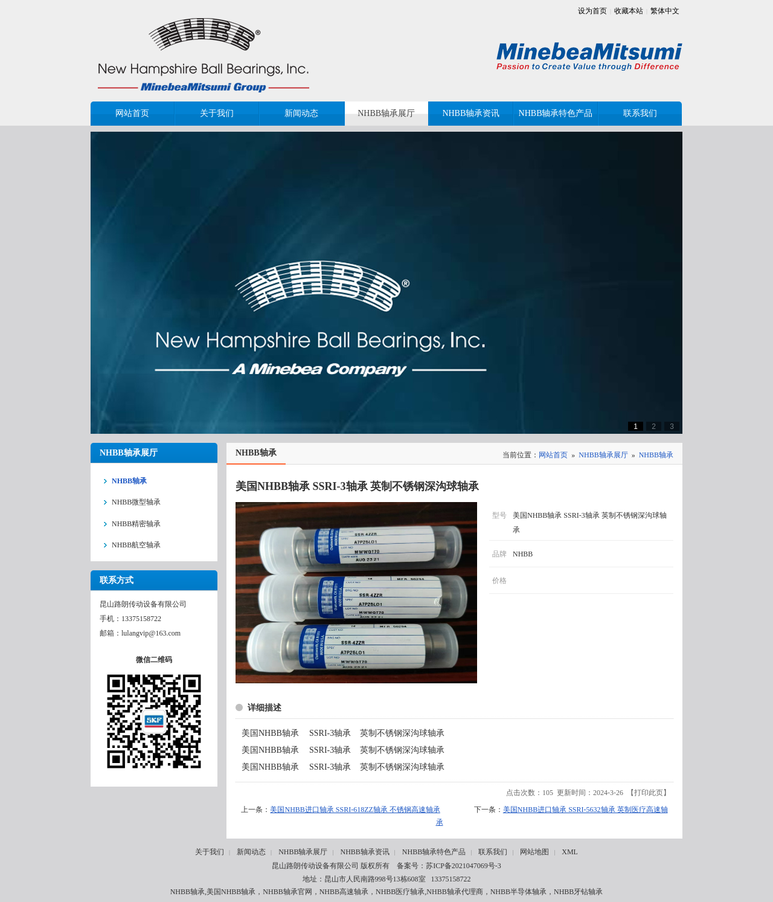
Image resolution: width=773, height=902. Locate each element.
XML (570, 852)
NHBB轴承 (656, 455)
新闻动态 (251, 852)
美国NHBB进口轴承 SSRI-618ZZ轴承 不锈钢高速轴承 (355, 809)
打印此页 (648, 792)
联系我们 (492, 852)
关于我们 (209, 852)
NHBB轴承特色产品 (434, 852)
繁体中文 (664, 11)
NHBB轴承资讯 (364, 852)
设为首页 (592, 11)
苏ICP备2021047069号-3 (463, 866)
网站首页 (553, 455)
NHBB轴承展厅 (603, 455)
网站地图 (534, 852)
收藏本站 (628, 11)
